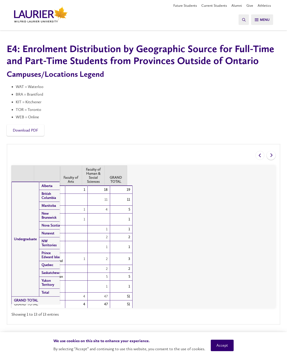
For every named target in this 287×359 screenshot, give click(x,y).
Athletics (264, 5)
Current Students (214, 5)
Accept (222, 345)
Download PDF (25, 130)
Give (249, 5)
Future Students (185, 5)
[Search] (242, 19)
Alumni (236, 5)
